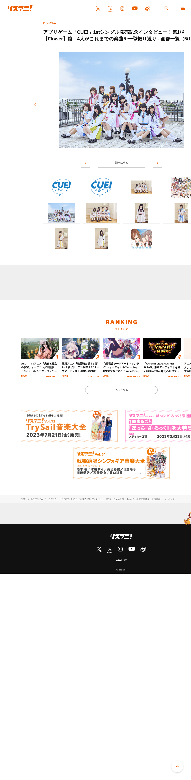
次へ (157, 163)
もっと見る (121, 389)
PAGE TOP (177, 766)
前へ (35, 104)
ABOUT (121, 560)
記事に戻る (121, 162)
